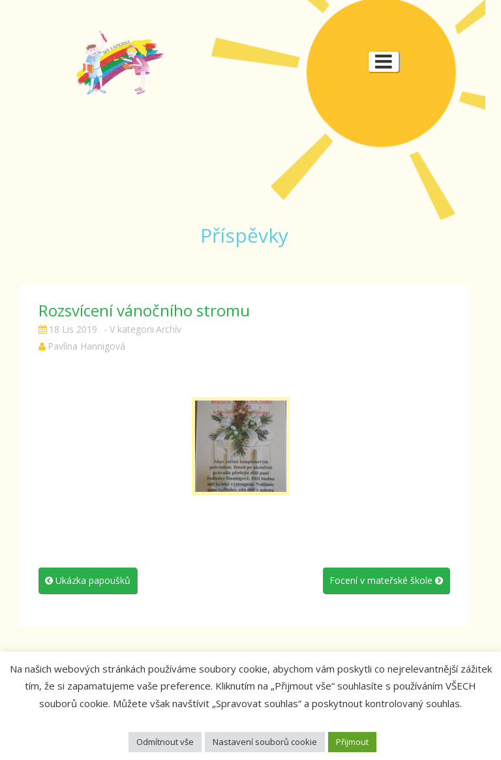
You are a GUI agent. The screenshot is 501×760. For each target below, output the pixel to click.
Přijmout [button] (352, 742)
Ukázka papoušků (87, 580)
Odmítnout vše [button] (165, 742)
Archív (168, 329)
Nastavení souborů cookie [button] (265, 742)
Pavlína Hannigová (86, 346)
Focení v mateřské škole (386, 580)
